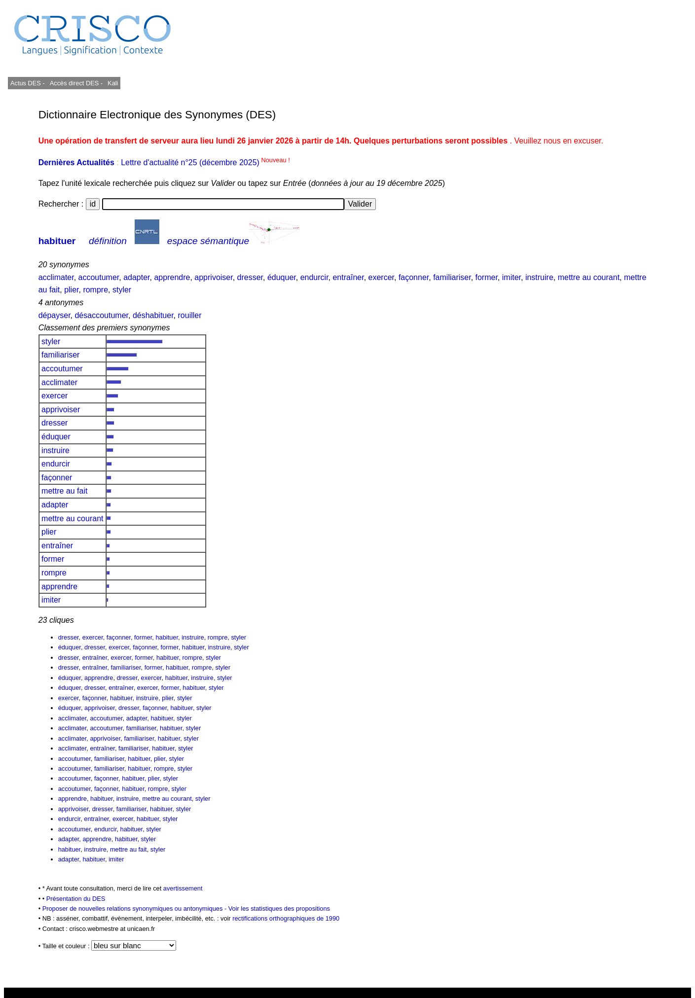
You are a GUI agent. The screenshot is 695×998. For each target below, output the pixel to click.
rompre (95, 289)
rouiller (190, 315)
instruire (539, 277)
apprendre (172, 277)
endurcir (314, 277)
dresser (250, 277)
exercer (381, 277)
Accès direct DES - (76, 83)
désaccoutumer (101, 315)
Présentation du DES (76, 898)
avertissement (183, 888)
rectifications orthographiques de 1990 (285, 918)
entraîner (348, 277)
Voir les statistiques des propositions (279, 908)
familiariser (452, 277)
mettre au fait (64, 491)
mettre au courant (589, 277)
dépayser (54, 315)
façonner (414, 277)
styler (121, 289)
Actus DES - (27, 83)
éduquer (281, 277)
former (487, 277)
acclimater (56, 277)
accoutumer (98, 277)
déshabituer (153, 315)
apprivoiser (213, 277)
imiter (511, 277)
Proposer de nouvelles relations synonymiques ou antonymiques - (135, 908)
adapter (136, 277)
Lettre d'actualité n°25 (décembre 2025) (205, 162)
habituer (57, 241)
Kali (113, 83)
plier (71, 289)
